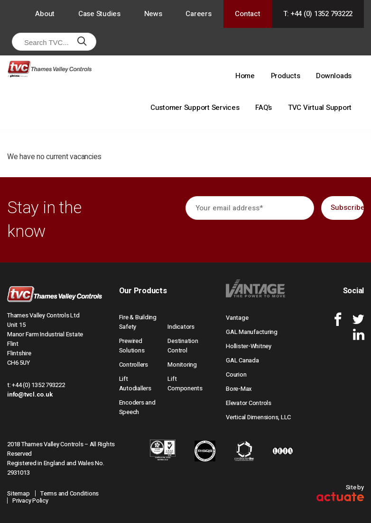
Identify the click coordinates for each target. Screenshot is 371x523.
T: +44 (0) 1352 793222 (318, 14)
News (153, 14)
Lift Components (185, 383)
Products (285, 76)
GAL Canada (242, 360)
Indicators (181, 326)
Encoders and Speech (137, 407)
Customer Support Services (195, 107)
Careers (198, 14)
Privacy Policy (30, 500)
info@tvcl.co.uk (29, 394)
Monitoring (182, 364)
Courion (236, 374)
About (45, 14)
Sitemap (18, 493)
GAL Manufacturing (252, 331)
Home (245, 76)
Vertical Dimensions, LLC (258, 417)
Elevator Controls (248, 402)
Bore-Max (239, 388)
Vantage (237, 317)
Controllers (133, 364)
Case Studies (99, 14)
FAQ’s (263, 107)
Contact (247, 14)
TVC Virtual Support (320, 107)
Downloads (334, 76)
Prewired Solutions (132, 345)
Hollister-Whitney (248, 346)
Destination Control (182, 345)
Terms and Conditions (69, 493)
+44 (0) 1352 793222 (38, 384)
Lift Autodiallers (135, 383)
